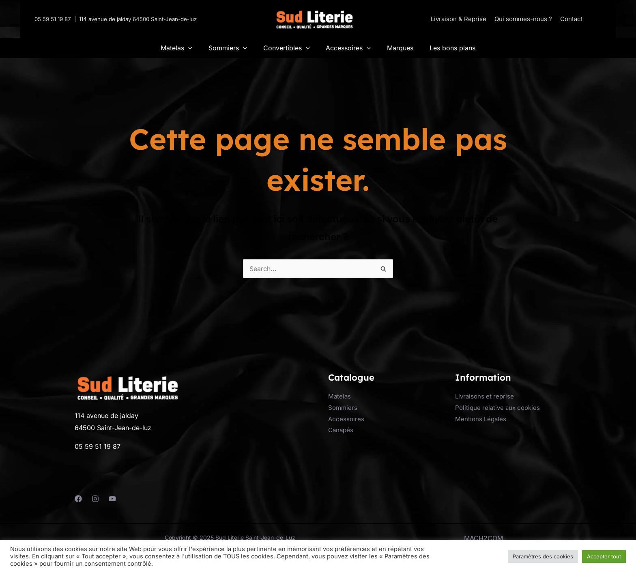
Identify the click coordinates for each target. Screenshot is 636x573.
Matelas (339, 396)
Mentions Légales (480, 419)
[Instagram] (95, 498)
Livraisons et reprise (484, 396)
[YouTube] (112, 498)
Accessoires (346, 419)
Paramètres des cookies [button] (543, 556)
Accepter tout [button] (604, 556)
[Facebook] (78, 498)
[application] (188, 48)
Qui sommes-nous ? (523, 19)
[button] (594, 19)
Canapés (340, 430)
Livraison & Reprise (458, 19)
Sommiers (342, 407)
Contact (571, 19)
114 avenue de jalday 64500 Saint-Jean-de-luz (138, 19)
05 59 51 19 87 (52, 19)
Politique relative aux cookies (497, 407)
